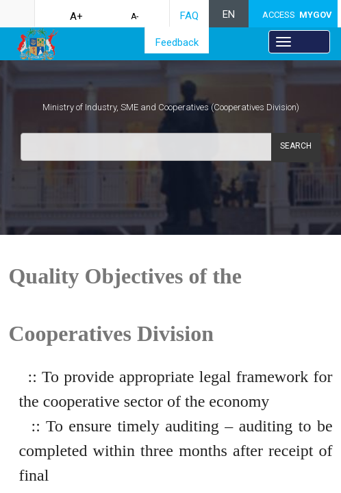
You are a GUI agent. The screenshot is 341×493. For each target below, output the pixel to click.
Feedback (177, 42)
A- (134, 16)
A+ (76, 16)
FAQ (189, 16)
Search (296, 146)
